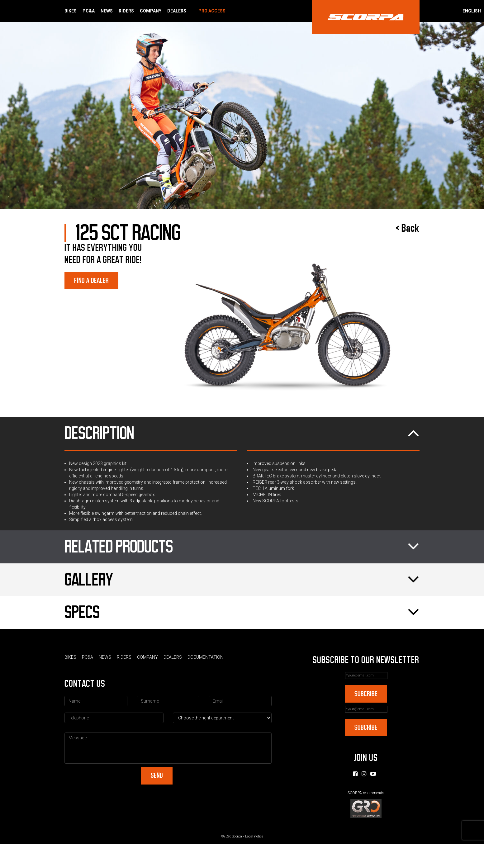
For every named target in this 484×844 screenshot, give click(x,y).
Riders (126, 10)
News (107, 10)
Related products (242, 546)
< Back (408, 228)
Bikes (70, 10)
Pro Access (211, 10)
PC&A (89, 10)
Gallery (242, 580)
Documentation (205, 657)
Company (150, 10)
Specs (242, 612)
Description (242, 433)
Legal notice (254, 836)
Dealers (176, 10)
